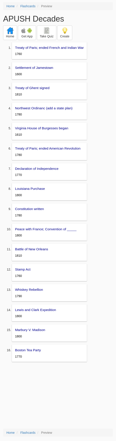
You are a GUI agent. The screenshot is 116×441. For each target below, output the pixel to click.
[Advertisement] (58, 395)
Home (10, 6)
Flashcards (27, 6)
